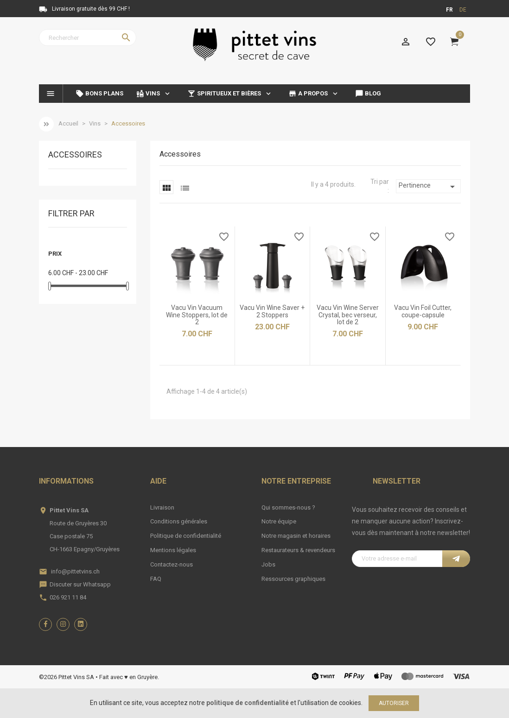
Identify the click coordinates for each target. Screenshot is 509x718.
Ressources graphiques (293, 578)
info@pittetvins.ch (75, 571)
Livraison (162, 507)
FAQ (155, 578)
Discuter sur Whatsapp (80, 584)
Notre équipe (278, 521)
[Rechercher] (87, 37)
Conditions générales (178, 521)
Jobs (268, 564)
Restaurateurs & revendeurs (298, 550)
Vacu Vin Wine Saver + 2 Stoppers (272, 311)
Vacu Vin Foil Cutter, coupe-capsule (423, 311)
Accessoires (75, 154)
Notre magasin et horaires (296, 535)
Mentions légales (173, 550)
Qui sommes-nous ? (288, 507)
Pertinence (428, 186)
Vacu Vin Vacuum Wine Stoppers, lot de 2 (197, 315)
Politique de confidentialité (185, 535)
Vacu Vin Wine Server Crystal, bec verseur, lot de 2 (348, 315)
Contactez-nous (171, 564)
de (463, 9)
